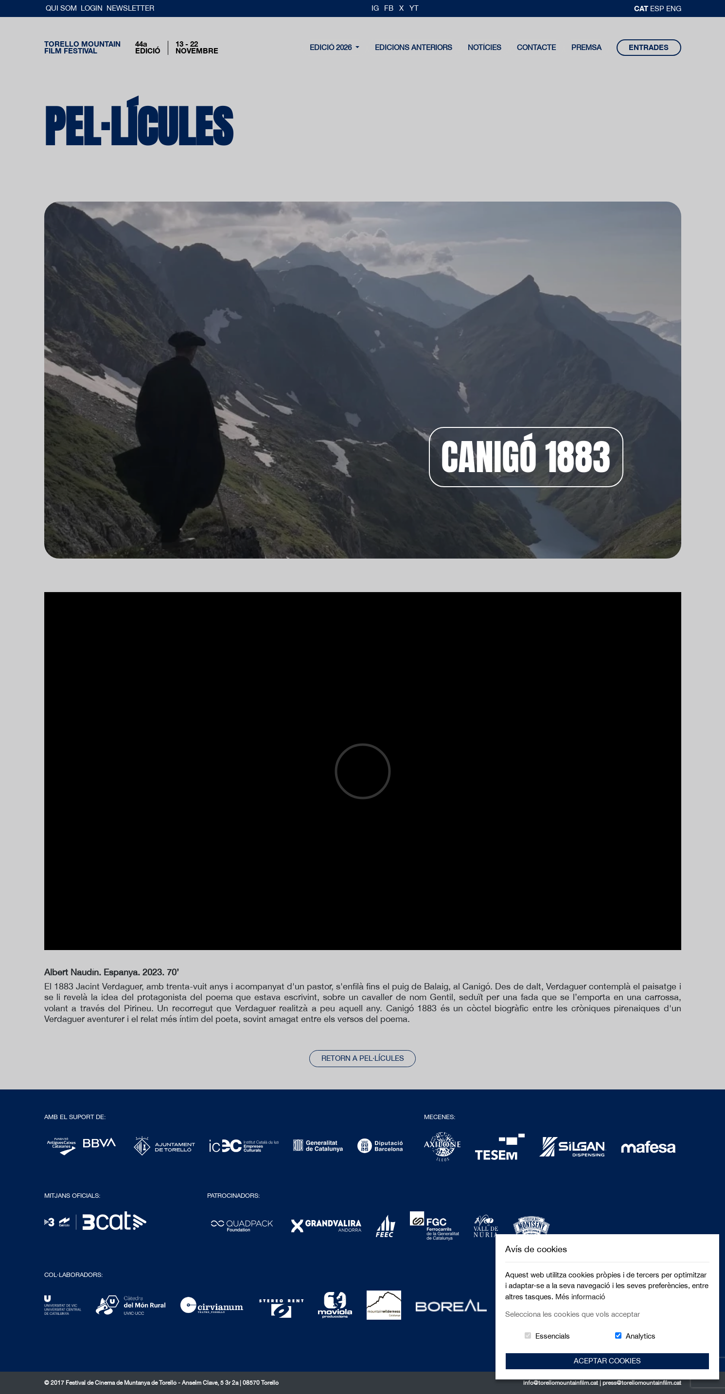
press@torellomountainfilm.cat (641, 1382)
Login (92, 8)
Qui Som (62, 8)
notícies (484, 47)
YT (414, 8)
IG (375, 8)
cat (642, 8)
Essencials (552, 1336)
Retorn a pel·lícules (362, 1058)
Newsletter (130, 8)
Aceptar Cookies (607, 1361)
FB (388, 8)
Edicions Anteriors (413, 47)
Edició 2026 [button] (332, 47)
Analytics (640, 1336)
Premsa (586, 47)
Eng (673, 8)
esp (658, 8)
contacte (536, 47)
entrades (649, 47)
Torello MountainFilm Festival (82, 47)
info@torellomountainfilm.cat (561, 1382)
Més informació (580, 1296)
